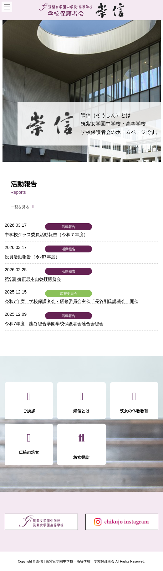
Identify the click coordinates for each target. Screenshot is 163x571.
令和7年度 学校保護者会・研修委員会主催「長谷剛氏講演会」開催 (72, 301)
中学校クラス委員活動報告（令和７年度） (46, 234)
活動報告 (68, 227)
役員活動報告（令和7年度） (32, 256)
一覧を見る (20, 207)
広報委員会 (68, 293)
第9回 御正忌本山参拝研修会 (33, 279)
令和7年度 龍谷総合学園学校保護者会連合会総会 (54, 323)
